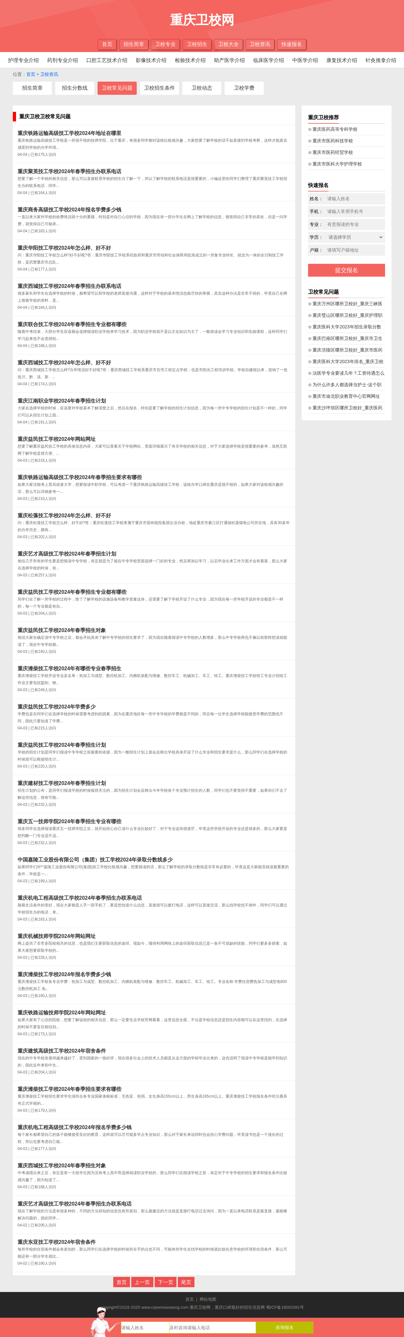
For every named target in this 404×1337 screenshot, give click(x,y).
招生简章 (134, 44)
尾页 (186, 1282)
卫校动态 (202, 88)
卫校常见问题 (117, 88)
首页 (107, 44)
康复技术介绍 (341, 60)
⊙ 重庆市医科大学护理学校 (335, 163)
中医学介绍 (305, 60)
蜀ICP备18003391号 (285, 1307)
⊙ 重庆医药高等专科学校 (333, 129)
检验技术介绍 (190, 60)
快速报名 (291, 44)
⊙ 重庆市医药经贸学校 (330, 152)
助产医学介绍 (229, 60)
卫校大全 (228, 44)
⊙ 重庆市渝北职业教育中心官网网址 (344, 396)
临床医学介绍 (268, 60)
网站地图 (208, 1299)
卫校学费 (244, 88)
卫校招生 (197, 44)
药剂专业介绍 (62, 60)
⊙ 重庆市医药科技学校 (330, 140)
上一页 (142, 1282)
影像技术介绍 (151, 60)
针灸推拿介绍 (380, 60)
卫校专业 (165, 44)
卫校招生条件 (159, 88)
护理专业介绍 (23, 60)
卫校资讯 (260, 44)
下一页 (165, 1282)
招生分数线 (75, 88)
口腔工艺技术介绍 (106, 60)
